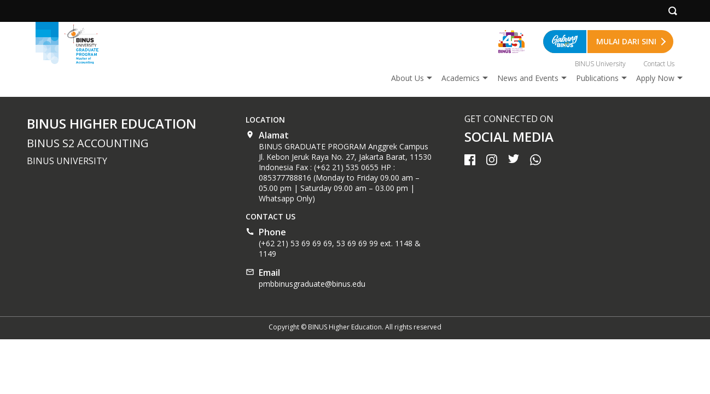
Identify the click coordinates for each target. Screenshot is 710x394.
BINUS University (600, 63)
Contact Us (658, 63)
